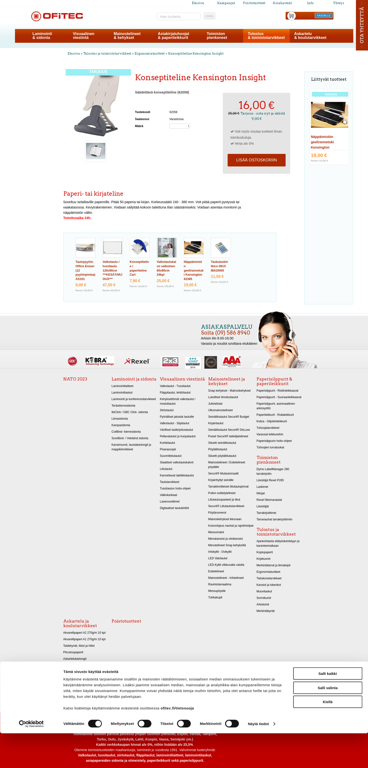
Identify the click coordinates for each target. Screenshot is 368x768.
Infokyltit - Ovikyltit (220, 551)
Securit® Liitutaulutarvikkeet (226, 506)
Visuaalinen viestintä (182, 379)
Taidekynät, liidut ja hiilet (79, 645)
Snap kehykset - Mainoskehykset (229, 390)
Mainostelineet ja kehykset (226, 381)
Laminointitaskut (122, 392)
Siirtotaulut (167, 410)
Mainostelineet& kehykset (127, 36)
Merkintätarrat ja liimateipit (273, 565)
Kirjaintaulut (216, 423)
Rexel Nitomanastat (269, 500)
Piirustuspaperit (73, 652)
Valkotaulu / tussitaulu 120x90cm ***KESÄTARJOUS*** (113, 270)
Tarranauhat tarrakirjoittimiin (274, 519)
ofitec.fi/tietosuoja (177, 743)
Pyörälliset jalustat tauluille (177, 416)
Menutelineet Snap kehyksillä (227, 545)
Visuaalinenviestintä (83, 36)
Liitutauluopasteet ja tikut (224, 499)
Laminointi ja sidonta (134, 379)
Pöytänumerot (217, 512)
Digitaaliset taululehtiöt (174, 508)
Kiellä (327, 736)
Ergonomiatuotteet (150, 53)
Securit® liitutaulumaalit (223, 473)
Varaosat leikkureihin (270, 434)
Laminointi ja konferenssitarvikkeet (134, 399)
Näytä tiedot (258, 758)
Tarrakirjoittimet (266, 513)
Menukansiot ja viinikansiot (225, 538)
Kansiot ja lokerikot (269, 585)
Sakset (67, 685)
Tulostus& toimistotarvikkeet (266, 36)
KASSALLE (324, 15)
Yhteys (338, 3)
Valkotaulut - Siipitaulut (174, 423)
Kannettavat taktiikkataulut (177, 475)
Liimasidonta (120, 418)
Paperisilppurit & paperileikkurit (274, 381)
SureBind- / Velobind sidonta (130, 438)
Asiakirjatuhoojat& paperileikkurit (173, 36)
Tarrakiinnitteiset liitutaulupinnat (228, 486)
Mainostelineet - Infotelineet (226, 578)
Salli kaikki (327, 708)
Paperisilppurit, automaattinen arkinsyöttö (276, 406)
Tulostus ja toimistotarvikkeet (107, 53)
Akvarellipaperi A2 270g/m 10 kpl (84, 632)
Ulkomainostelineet (220, 410)
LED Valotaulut (217, 558)
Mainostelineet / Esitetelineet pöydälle (226, 465)
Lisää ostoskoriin (256, 160)
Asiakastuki (282, 3)
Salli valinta (328, 722)
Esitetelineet (216, 571)
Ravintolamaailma (219, 584)
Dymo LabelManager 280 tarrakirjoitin (273, 471)
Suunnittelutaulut (171, 456)
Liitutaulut (166, 469)
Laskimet (262, 486)
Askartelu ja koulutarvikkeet (80, 623)
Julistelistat (215, 403)
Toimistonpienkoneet (217, 36)
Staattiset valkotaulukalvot (177, 462)
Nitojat (261, 493)
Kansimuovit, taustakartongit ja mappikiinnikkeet (131, 447)
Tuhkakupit (215, 597)
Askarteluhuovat (73, 678)
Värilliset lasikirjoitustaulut (176, 429)
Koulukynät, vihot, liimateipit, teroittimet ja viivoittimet (81, 694)
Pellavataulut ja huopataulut (178, 436)
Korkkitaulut (167, 443)
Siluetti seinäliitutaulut (222, 443)
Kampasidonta (121, 425)
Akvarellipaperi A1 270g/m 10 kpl (84, 639)
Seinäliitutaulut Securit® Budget (228, 416)
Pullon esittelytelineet (222, 493)
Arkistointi (263, 604)
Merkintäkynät (266, 611)
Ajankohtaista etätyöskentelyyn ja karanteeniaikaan (278, 543)
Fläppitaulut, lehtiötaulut (175, 392)
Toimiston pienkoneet (269, 460)
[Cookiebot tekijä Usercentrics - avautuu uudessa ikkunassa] (31, 758)
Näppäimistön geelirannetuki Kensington (194, 270)
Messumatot (216, 532)
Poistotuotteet (254, 3)
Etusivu (198, 3)
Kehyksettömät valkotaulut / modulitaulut (177, 401)
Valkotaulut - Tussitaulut (175, 386)
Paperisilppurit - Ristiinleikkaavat (277, 390)
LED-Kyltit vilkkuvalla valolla (226, 565)
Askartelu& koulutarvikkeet (310, 36)
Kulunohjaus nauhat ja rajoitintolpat (230, 525)
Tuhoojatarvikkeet (268, 428)
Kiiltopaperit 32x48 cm (77, 672)
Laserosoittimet (170, 501)
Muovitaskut (264, 591)
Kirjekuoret (264, 558)
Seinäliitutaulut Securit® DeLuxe (229, 429)
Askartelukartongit (75, 658)
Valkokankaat (168, 495)
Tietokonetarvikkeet (269, 578)
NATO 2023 (75, 379)
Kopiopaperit (265, 552)
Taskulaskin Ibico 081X (219, 266)
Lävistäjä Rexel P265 (270, 480)
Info (310, 3)
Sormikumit (264, 598)
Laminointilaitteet (122, 386)
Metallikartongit (73, 665)
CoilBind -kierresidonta (126, 431)
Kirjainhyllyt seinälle (221, 480)
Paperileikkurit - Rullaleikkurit (275, 414)
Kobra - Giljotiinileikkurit (272, 421)
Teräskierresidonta (123, 405)
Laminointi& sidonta (42, 36)
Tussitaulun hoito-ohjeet (175, 488)
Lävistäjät (263, 506)
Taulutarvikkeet (169, 482)
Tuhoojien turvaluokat (270, 447)
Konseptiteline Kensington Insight (196, 53)
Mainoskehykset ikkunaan (225, 519)
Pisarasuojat (168, 449)
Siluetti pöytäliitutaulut (222, 456)
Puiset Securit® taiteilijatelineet (228, 436)
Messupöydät (217, 591)
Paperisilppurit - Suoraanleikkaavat (279, 397)
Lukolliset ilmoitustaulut (223, 397)
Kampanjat (226, 3)
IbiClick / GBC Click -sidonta (130, 412)
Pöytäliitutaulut (217, 449)
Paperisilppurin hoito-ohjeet (274, 441)
